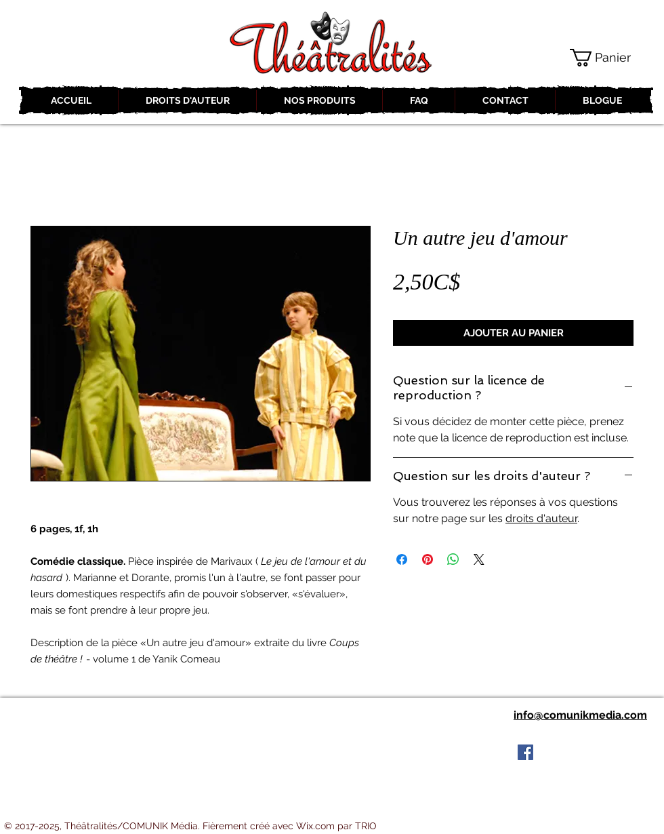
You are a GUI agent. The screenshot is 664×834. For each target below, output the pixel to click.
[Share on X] (479, 559)
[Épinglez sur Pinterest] (427, 559)
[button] (610, 57)
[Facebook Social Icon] (525, 752)
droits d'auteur (541, 518)
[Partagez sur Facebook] (402, 559)
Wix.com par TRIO (336, 825)
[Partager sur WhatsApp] (453, 559)
